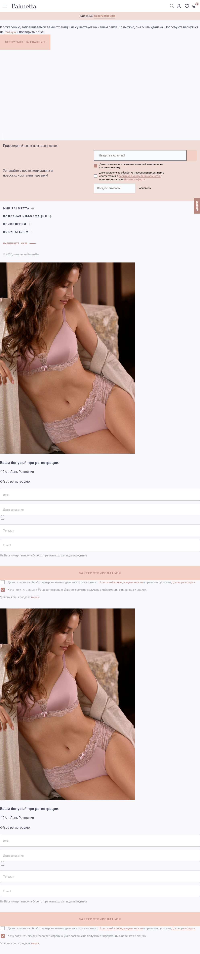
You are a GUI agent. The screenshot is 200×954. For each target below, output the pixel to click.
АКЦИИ (197, 209)
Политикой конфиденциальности (121, 581)
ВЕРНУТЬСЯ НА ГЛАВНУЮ (33, 43)
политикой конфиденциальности (140, 175)
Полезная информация (25, 215)
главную (10, 32)
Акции (35, 596)
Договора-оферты (135, 179)
